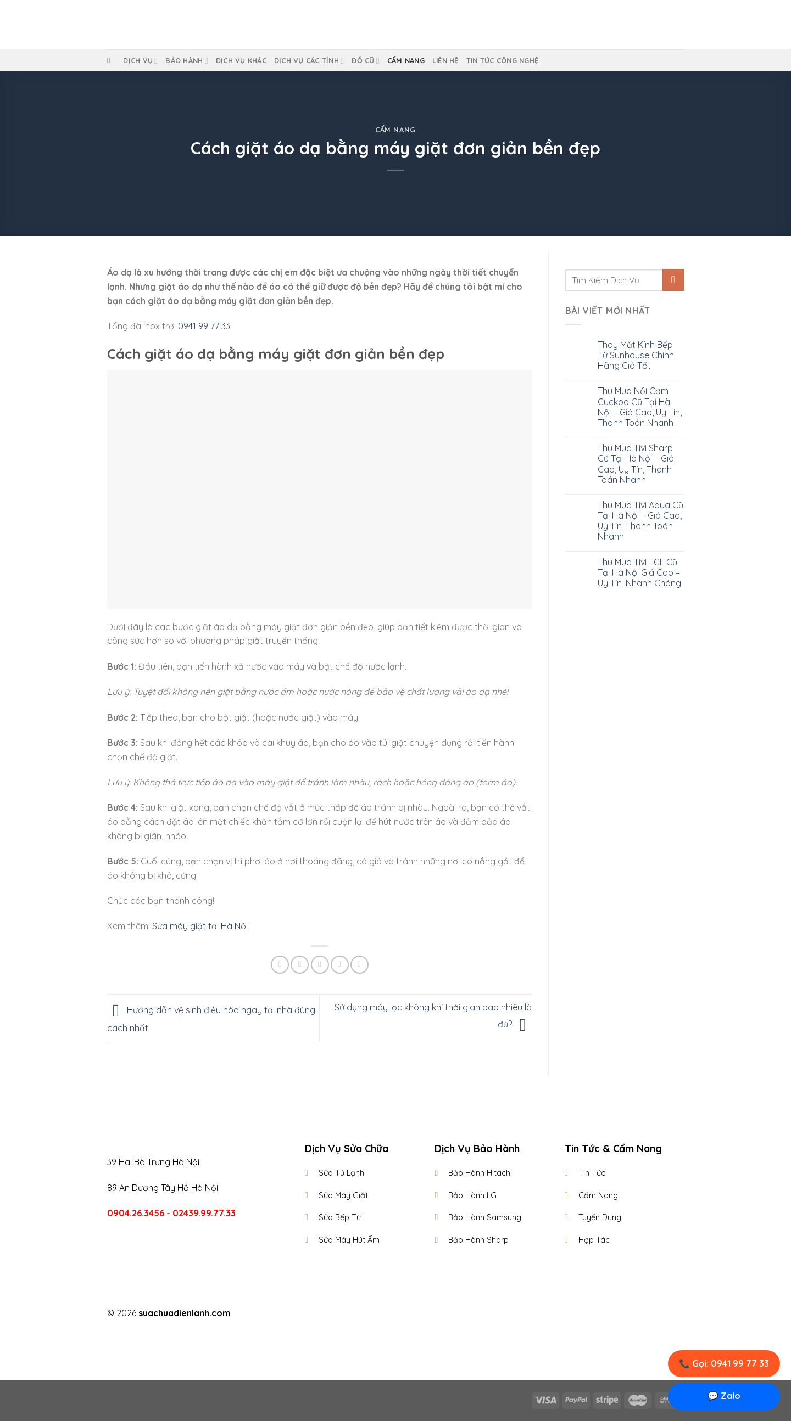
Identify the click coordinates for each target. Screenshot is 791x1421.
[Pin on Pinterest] (340, 965)
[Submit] (673, 279)
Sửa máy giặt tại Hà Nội (200, 925)
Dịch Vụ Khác (241, 60)
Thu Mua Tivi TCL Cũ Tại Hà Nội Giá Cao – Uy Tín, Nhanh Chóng (639, 572)
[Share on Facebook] (280, 965)
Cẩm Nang (406, 60)
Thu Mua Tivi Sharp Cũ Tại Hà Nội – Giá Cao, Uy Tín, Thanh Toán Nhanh (636, 464)
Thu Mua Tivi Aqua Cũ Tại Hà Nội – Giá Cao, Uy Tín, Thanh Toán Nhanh (640, 521)
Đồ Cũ (366, 60)
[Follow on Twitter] (402, 1314)
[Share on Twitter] (300, 965)
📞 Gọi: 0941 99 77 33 (724, 1363)
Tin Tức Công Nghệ (502, 60)
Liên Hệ (445, 60)
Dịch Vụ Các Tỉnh (309, 60)
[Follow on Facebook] (375, 1314)
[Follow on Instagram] (389, 1314)
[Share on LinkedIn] (359, 965)
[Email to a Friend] (320, 965)
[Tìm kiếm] (111, 60)
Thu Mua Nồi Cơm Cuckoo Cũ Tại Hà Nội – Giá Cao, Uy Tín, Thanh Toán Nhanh (640, 407)
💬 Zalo (724, 1395)
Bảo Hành (186, 60)
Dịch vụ (140, 60)
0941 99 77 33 (203, 326)
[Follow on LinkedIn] (415, 1314)
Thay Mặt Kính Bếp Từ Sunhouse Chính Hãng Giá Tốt (636, 355)
